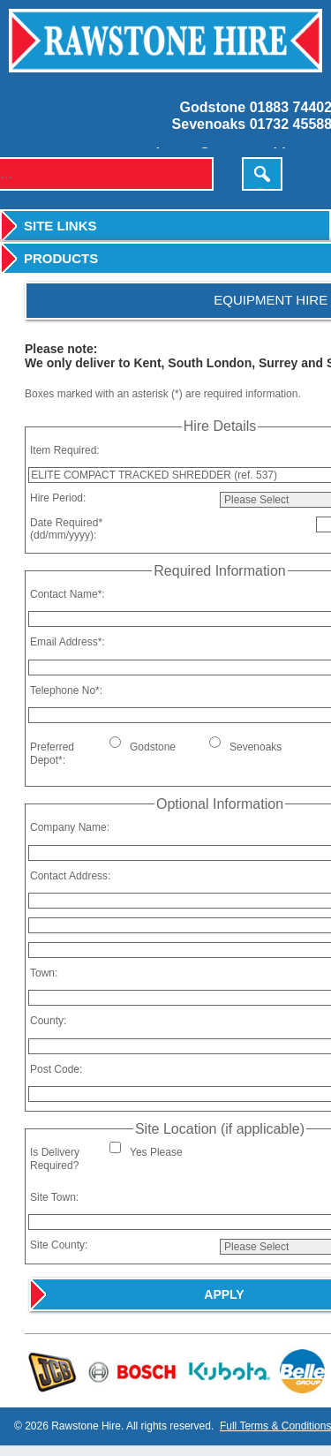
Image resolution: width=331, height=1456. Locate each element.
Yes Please (156, 1152)
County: (48, 1021)
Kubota (227, 1371)
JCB (53, 1371)
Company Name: (69, 827)
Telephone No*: (66, 690)
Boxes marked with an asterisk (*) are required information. (163, 394)
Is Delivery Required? (54, 1158)
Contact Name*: (67, 594)
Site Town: (54, 1197)
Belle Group (299, 1371)
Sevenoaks (255, 747)
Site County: (58, 1245)
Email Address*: (67, 642)
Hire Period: (58, 498)
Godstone (153, 747)
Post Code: (56, 1069)
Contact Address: (70, 876)
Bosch (132, 1371)
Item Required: (65, 450)
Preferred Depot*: (52, 753)
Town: (43, 973)
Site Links (60, 225)
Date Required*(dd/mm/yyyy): (66, 529)
